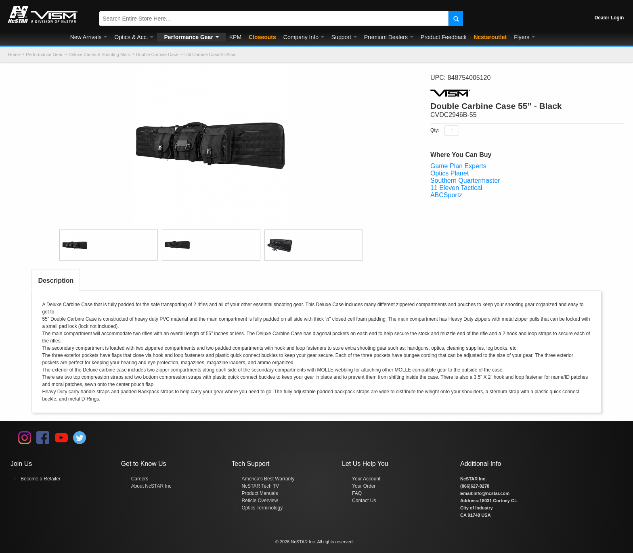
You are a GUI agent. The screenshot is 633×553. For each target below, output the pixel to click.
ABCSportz (446, 195)
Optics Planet (449, 173)
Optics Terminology (262, 508)
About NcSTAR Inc (151, 486)
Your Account (366, 479)
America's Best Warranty (267, 479)
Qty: (434, 130)
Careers (140, 479)
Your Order (363, 486)
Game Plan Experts (458, 166)
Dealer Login (609, 17)
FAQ (357, 493)
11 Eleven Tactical (456, 187)
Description (55, 280)
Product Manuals (259, 493)
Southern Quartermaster (465, 180)
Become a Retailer (41, 479)
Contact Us (364, 500)
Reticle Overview (259, 500)
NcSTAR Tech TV (260, 486)
